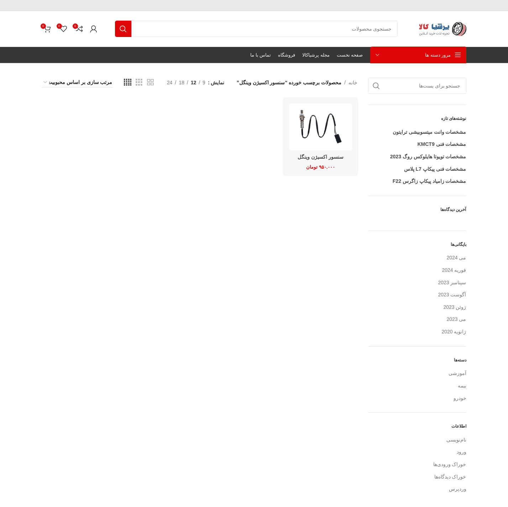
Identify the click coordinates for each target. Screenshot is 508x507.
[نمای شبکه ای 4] (127, 82)
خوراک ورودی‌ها (449, 464)
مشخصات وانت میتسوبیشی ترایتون (429, 132)
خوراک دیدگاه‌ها (450, 477)
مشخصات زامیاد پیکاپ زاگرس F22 (429, 181)
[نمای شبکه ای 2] (150, 82)
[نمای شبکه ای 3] (139, 82)
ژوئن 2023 (454, 307)
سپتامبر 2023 (452, 282)
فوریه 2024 (454, 270)
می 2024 (456, 257)
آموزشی (457, 373)
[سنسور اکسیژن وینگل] (320, 127)
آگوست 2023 (452, 294)
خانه (353, 82)
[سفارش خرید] (77, 83)
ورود (461, 452)
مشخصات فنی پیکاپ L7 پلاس (435, 169)
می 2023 (456, 319)
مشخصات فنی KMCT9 (441, 144)
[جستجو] (256, 29)
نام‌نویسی (456, 440)
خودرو (460, 398)
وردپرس (457, 489)
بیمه (462, 386)
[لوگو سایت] (440, 28)
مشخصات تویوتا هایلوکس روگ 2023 (428, 156)
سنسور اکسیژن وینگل (321, 157)
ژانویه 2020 (453, 331)
